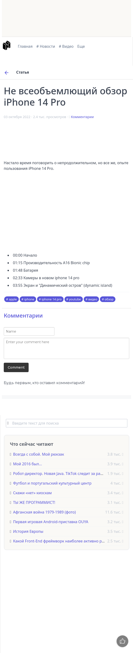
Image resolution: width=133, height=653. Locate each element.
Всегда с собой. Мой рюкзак (38, 454)
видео (92, 299)
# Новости (45, 46)
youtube (75, 299)
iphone (29, 299)
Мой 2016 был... (27, 463)
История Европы (28, 531)
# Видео (66, 46)
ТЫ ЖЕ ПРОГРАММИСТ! (34, 502)
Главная (25, 46)
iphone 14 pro (52, 299)
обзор (109, 299)
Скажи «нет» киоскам (32, 492)
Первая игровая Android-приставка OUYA (50, 521)
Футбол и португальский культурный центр (52, 483)
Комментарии (82, 117)
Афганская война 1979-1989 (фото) (44, 512)
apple (13, 299)
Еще (81, 46)
